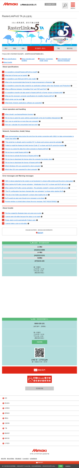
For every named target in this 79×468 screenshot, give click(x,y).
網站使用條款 (10, 458)
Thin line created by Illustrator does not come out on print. (23, 213)
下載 (58, 48)
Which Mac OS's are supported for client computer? (21, 169)
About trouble (8, 62)
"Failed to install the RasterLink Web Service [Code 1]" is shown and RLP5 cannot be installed (34, 145)
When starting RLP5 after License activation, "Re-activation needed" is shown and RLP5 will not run (36, 188)
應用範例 (7, 413)
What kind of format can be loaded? (16, 75)
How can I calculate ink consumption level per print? (21, 124)
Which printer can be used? (13, 99)
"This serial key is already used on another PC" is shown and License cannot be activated (33, 142)
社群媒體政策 (33, 458)
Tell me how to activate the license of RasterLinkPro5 (22, 156)
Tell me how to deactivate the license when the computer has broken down (28, 159)
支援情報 (39, 342)
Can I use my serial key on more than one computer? (22, 121)
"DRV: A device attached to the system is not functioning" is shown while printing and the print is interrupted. (39, 181)
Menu (72, 5)
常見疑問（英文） (40, 48)
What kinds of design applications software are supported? (23, 103)
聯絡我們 (40, 233)
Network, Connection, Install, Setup (46, 59)
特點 (14, 48)
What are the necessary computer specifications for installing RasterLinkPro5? (30, 96)
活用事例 (7, 408)
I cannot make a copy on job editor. (16, 223)
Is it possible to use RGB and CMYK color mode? (20, 79)
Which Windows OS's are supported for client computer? (23, 166)
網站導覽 (3, 458)
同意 (60, 466)
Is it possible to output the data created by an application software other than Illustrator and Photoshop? (37, 86)
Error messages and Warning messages (64, 59)
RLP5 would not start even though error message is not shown (25, 198)
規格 (23, 48)
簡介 (6, 48)
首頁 (6, 398)
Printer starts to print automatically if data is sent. (20, 220)
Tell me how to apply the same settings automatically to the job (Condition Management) (33, 118)
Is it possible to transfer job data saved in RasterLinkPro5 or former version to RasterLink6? (34, 92)
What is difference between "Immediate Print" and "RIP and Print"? (26, 89)
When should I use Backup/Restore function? (19, 114)
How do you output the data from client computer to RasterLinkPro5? (27, 149)
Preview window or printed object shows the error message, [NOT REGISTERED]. (31, 201)
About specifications (10, 59)
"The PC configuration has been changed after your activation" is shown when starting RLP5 (34, 191)
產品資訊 (7, 403)
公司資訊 (7, 443)
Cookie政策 (25, 458)
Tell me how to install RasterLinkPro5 (17, 152)
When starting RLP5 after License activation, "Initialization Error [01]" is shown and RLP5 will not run (36, 184)
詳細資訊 (67, 466)
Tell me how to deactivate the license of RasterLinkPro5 (22, 162)
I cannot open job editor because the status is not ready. (22, 216)
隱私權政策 (18, 458)
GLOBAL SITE (50, 4)
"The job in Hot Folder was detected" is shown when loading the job (26, 195)
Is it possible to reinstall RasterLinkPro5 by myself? (21, 72)
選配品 (6, 418)
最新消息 (70, 48)
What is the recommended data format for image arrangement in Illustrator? (29, 82)
